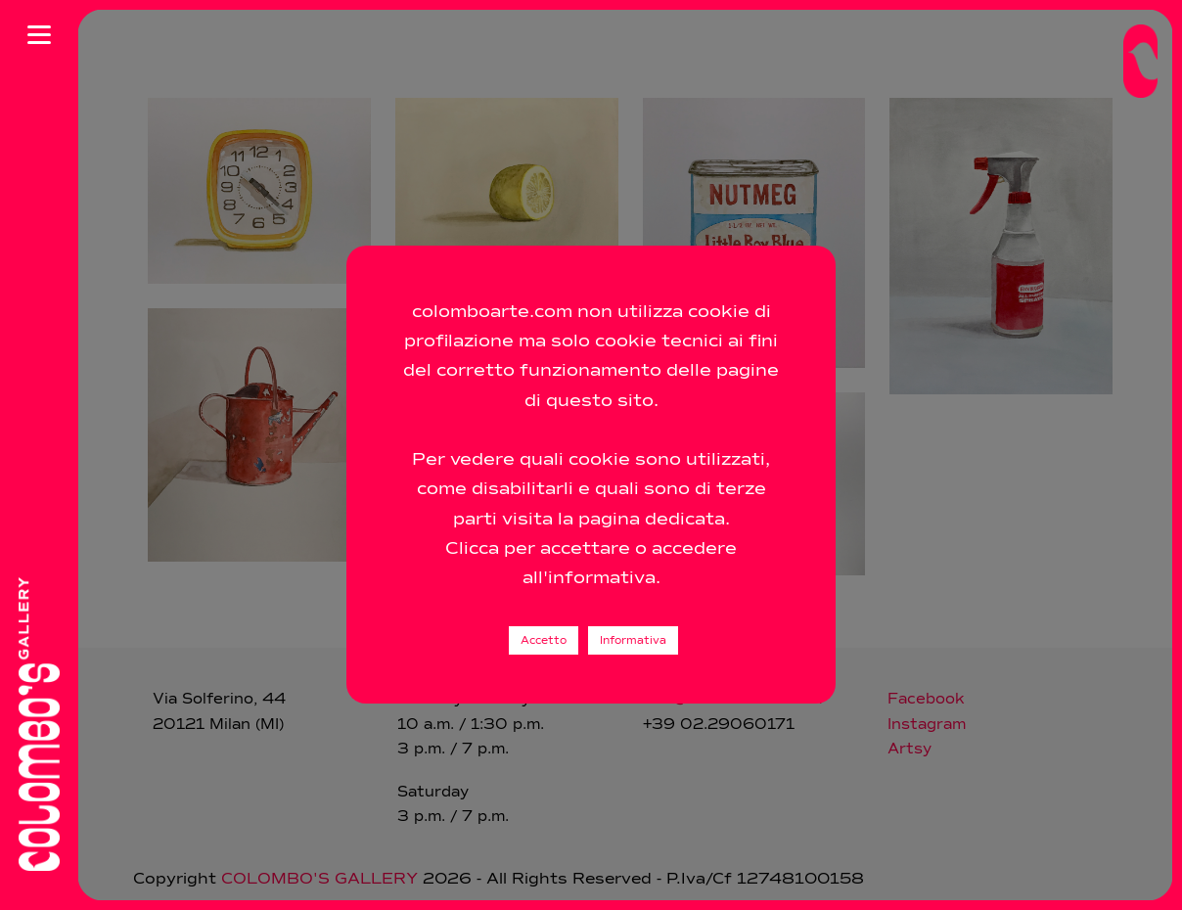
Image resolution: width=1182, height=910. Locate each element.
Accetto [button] (544, 640)
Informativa (633, 640)
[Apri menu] (39, 34)
